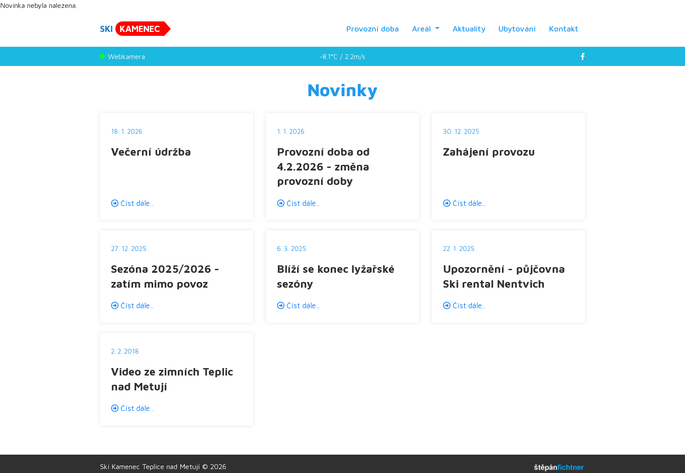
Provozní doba (372, 28)
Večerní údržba (151, 151)
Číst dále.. (132, 203)
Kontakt (563, 28)
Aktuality (469, 28)
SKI (132, 28)
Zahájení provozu (489, 151)
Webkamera (122, 56)
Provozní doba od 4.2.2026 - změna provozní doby (323, 166)
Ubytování (517, 28)
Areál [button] (422, 28)
